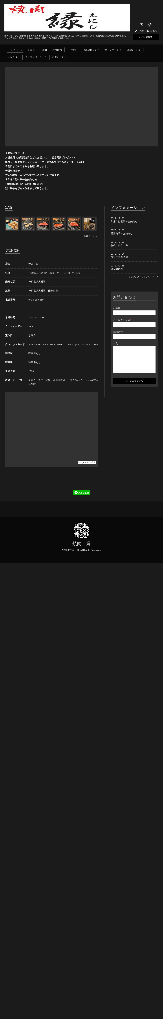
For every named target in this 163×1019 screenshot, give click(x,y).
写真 (44, 50)
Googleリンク (91, 50)
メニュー (32, 50)
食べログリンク (113, 50)
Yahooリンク (134, 50)
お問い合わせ (145, 36)
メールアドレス (122, 320)
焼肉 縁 (81, 543)
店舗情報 (57, 50)
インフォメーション (36, 57)
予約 (76, 50)
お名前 (117, 308)
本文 (115, 343)
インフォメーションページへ (143, 277)
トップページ (15, 50)
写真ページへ (91, 236)
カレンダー (14, 57)
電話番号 (118, 332)
